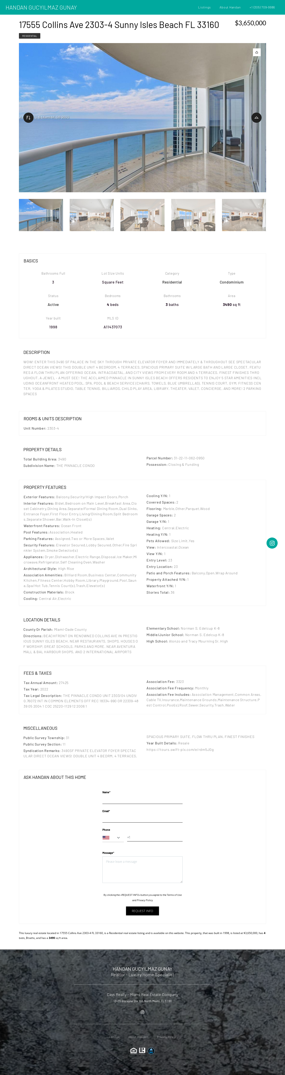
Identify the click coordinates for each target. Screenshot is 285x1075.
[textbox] (113, 837)
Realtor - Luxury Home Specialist (142, 974)
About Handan (230, 7)
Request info (142, 911)
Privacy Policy (145, 900)
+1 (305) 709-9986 (262, 7)
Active (53, 304)
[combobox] (113, 837)
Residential (29, 35)
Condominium (232, 282)
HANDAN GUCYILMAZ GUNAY (41, 7)
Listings (204, 7)
